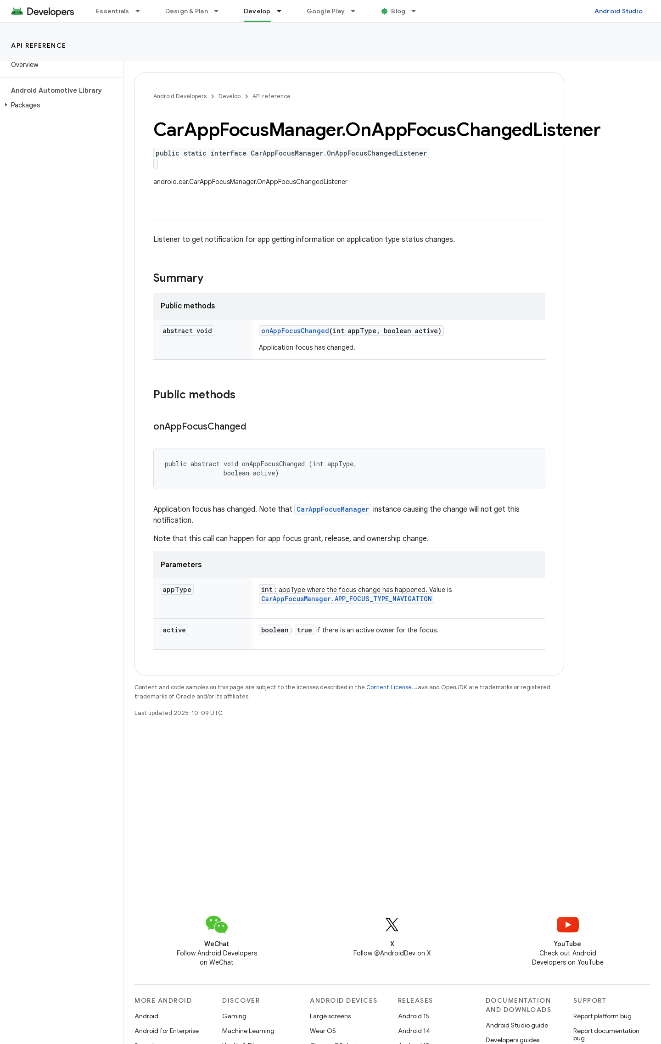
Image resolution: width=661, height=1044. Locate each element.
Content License (389, 687)
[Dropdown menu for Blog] (417, 11)
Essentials (112, 11)
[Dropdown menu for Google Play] (357, 11)
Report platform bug (602, 1016)
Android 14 (414, 1031)
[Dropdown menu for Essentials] (141, 11)
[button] (60, 105)
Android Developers (180, 96)
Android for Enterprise (166, 1031)
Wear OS (323, 1031)
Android (146, 1016)
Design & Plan (186, 11)
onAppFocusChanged (295, 330)
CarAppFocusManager (333, 509)
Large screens (330, 1016)
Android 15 (414, 1016)
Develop (229, 96)
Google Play (326, 11)
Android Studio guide (517, 1025)
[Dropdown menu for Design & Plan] (220, 11)
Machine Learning (248, 1031)
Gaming (234, 1016)
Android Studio (618, 11)
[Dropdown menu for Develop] (283, 11)
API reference (39, 45)
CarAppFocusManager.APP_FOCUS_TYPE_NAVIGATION (346, 598)
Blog (398, 11)
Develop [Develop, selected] (257, 11)
